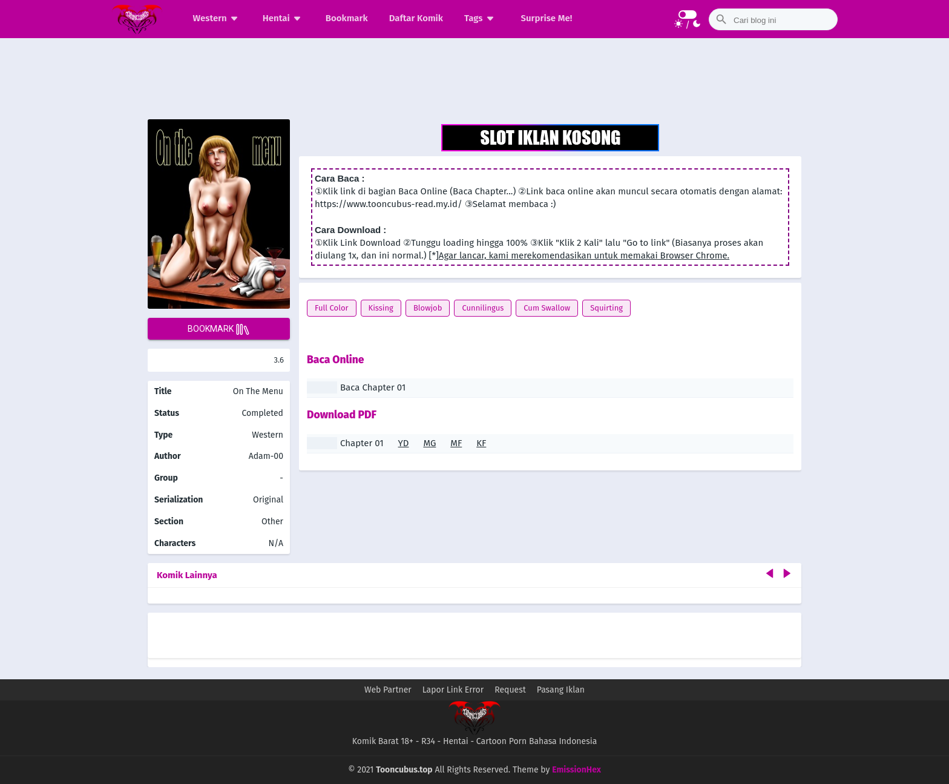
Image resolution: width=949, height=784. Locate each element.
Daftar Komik (416, 18)
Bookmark (347, 18)
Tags (480, 18)
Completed (262, 413)
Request (510, 690)
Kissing (381, 307)
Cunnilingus (483, 307)
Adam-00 (266, 456)
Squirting (606, 307)
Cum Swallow (547, 307)
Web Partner (388, 690)
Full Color (332, 307)
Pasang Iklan (561, 690)
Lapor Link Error (453, 690)
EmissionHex (576, 770)
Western (217, 18)
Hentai (283, 18)
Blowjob (427, 307)
